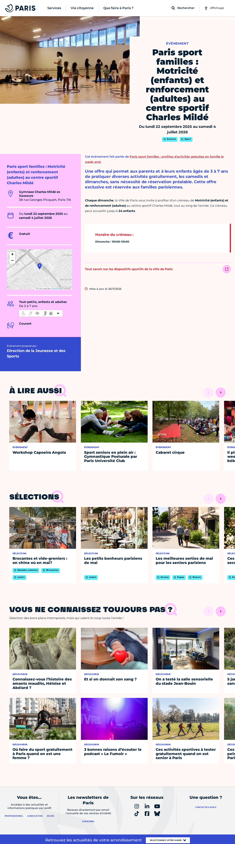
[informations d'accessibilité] (41, 313)
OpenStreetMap (57, 289)
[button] (39, 266)
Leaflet (39, 289)
